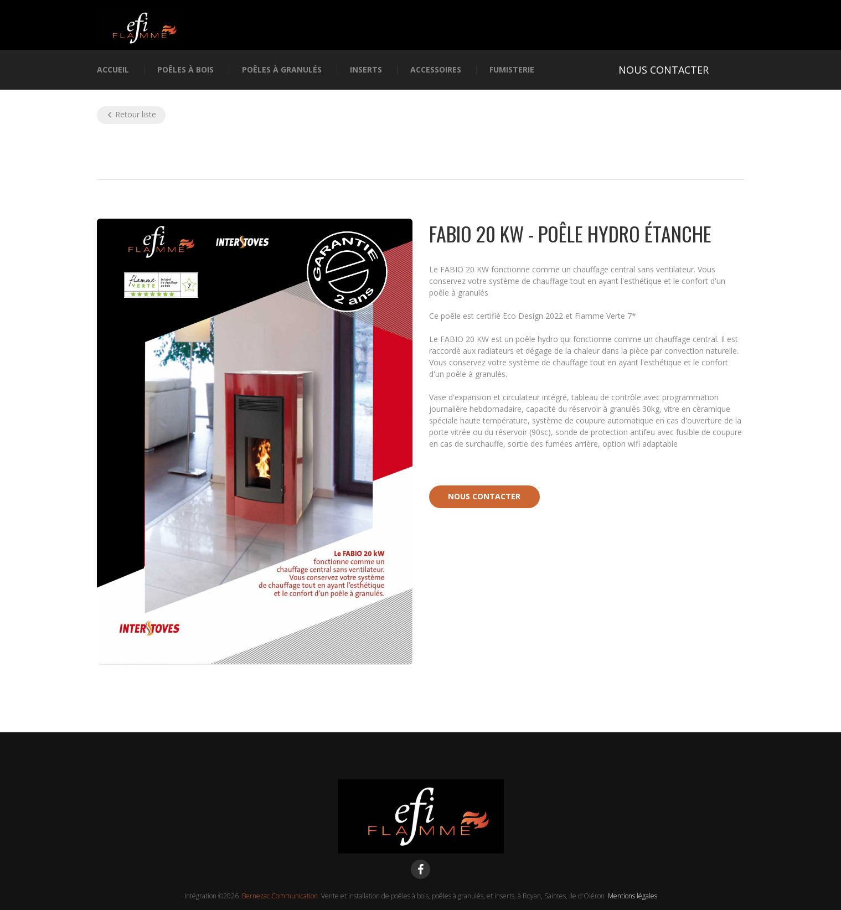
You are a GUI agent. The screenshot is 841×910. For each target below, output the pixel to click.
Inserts (366, 70)
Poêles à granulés (282, 70)
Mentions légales (632, 896)
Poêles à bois (185, 70)
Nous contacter (484, 496)
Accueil (113, 70)
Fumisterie (511, 70)
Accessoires (435, 70)
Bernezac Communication (280, 896)
